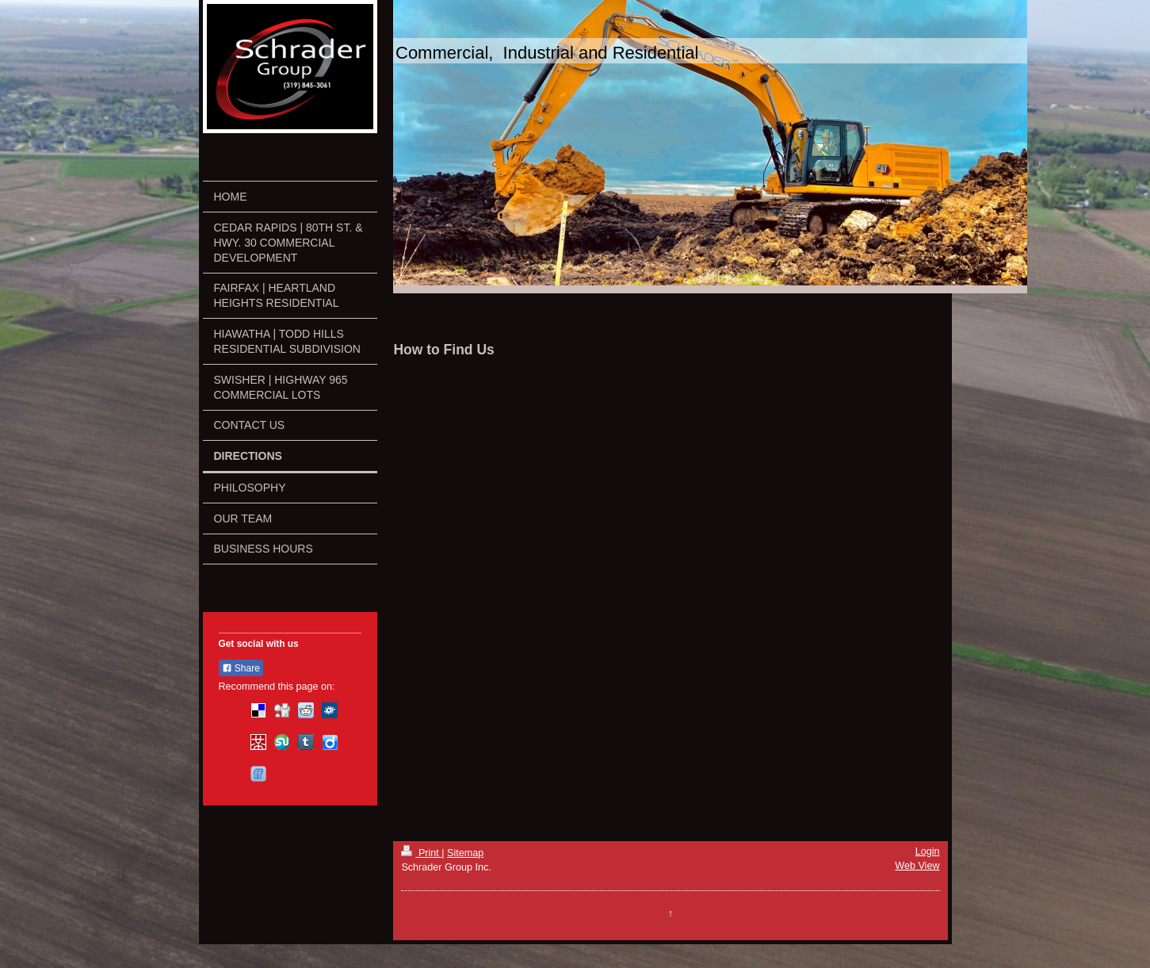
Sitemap (465, 853)
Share (241, 668)
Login (927, 851)
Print (421, 853)
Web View (917, 865)
